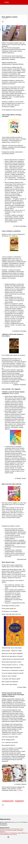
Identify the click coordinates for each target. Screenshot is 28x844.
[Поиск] (26, 2)
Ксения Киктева (13, 833)
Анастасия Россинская (10, 830)
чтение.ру (6, 2)
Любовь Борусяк (4, 833)
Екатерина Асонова (5, 829)
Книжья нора (7, 801)
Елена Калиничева (4, 834)
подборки (19, 801)
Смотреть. (20, 790)
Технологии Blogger (14, 837)
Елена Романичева (15, 829)
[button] (3, 22)
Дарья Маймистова (22, 833)
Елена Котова (13, 834)
